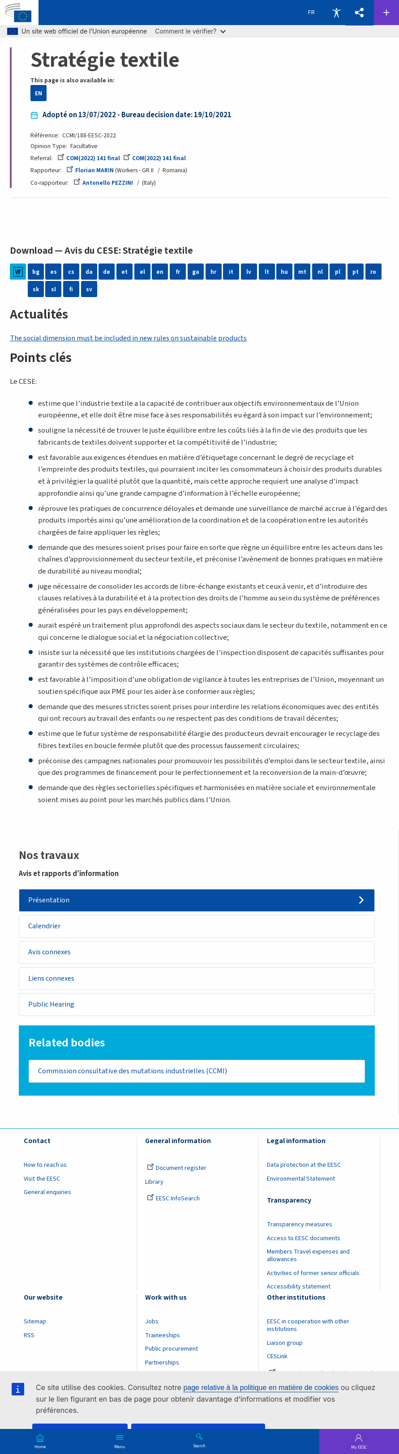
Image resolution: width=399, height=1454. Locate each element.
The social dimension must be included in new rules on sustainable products (132, 338)
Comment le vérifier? (190, 31)
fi (71, 289)
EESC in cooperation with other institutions (308, 1329)
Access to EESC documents (303, 1241)
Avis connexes (51, 953)
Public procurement (171, 1352)
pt (355, 272)
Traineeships (162, 1339)
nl (320, 272)
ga (195, 272)
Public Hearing (53, 1006)
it (231, 272)
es (53, 272)
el (142, 272)
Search (199, 1445)
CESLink (277, 1360)
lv (248, 272)
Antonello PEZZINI (103, 183)
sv (89, 289)
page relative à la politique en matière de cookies (261, 1387)
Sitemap (35, 1325)
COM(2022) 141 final (88, 158)
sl (53, 289)
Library (154, 1185)
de (106, 272)
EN (38, 93)
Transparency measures (299, 1228)
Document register (176, 1171)
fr (178, 272)
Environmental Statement (301, 1182)
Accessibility (336, 12)
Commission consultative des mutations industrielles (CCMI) (135, 1074)
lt (267, 272)
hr (213, 272)
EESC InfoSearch (173, 1202)
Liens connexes (53, 980)
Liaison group (285, 1346)
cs (71, 272)
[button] (359, 13)
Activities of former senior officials (313, 1276)
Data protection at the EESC (304, 1168)
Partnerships (162, 1366)
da (89, 272)
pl (337, 272)
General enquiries (47, 1195)
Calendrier (46, 927)
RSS (29, 1339)
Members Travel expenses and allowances (308, 1259)
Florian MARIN (90, 170)
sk (36, 289)
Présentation (50, 900)
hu (284, 272)
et (124, 272)
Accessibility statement (298, 1290)
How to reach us (45, 1168)
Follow (386, 12)
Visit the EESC (42, 1182)
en (159, 272)
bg (35, 272)
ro (373, 272)
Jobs (152, 1325)
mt (302, 272)
